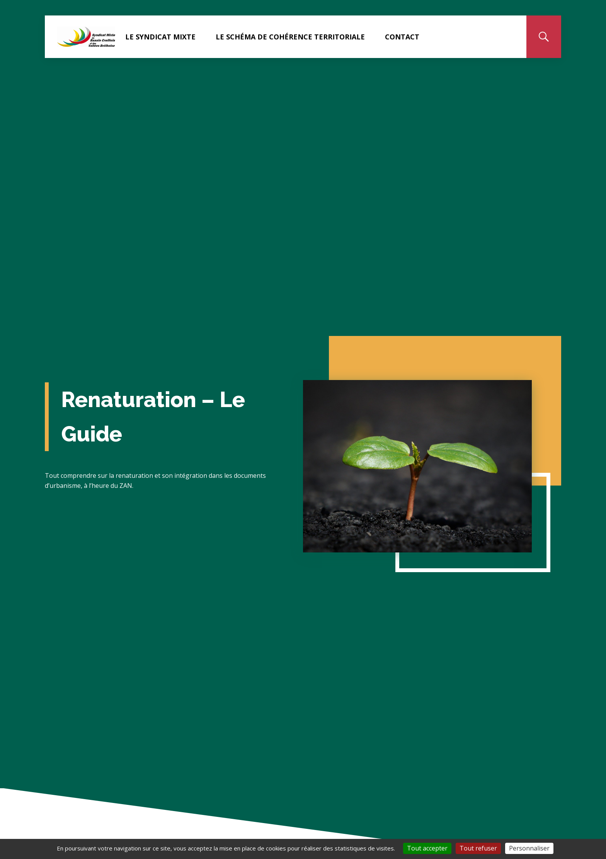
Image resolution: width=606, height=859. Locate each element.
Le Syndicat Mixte (160, 36)
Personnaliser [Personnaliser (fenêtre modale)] (529, 848)
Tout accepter (427, 848)
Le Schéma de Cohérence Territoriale (290, 36)
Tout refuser (478, 848)
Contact (402, 36)
